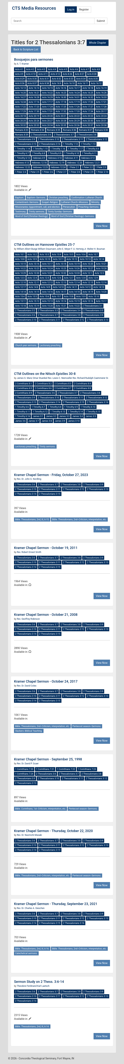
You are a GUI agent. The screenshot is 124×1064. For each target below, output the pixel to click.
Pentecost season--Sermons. (86, 726)
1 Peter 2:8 (74, 172)
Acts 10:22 (20, 268)
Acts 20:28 (60, 120)
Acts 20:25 (20, 120)
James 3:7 (33, 421)
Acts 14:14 (20, 292)
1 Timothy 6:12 (22, 158)
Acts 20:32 (20, 125)
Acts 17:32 (60, 111)
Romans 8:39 (21, 134)
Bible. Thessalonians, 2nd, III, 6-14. (32, 1026)
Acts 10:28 (101, 268)
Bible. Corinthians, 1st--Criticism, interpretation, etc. (40, 808)
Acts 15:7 (56, 296)
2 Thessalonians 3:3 (48, 310)
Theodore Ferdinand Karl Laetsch (33, 986)
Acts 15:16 (88, 301)
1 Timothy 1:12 (70, 144)
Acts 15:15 (74, 301)
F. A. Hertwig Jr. (79, 249)
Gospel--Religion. (50, 202)
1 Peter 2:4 (20, 172)
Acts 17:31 (47, 111)
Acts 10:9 (32, 259)
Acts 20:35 (60, 125)
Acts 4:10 (30, 74)
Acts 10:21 (101, 264)
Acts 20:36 (74, 125)
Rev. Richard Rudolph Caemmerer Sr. (91, 378)
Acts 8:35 (93, 78)
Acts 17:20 (88, 102)
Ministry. (95, 202)
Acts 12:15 (88, 282)
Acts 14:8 (33, 287)
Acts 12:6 (56, 278)
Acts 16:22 (47, 92)
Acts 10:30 (34, 273)
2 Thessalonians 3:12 (96, 139)
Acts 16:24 (74, 92)
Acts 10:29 (20, 273)
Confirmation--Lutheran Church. (87, 197)
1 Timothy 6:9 (54, 153)
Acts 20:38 (101, 125)
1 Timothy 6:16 (22, 416)
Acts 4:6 (74, 69)
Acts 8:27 (79, 74)
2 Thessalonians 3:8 (87, 134)
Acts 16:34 (20, 102)
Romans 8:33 (21, 130)
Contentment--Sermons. (27, 202)
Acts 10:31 (47, 273)
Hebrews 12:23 (40, 167)
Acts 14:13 (98, 287)
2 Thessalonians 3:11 (72, 139)
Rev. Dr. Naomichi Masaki (29, 835)
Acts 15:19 (34, 306)
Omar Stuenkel (40, 378)
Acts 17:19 (74, 102)
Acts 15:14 (60, 301)
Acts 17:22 (20, 106)
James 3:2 (51, 416)
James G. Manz (25, 378)
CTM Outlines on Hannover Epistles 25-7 (44, 245)
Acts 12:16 (101, 282)
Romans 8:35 (53, 130)
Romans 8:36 (69, 130)
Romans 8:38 (101, 130)
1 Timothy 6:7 (22, 153)
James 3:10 (74, 421)
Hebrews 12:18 (39, 162)
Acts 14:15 (34, 292)
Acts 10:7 (93, 254)
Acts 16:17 (74, 88)
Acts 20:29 (74, 120)
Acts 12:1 (87, 273)
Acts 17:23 (34, 106)
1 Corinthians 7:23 (87, 769)
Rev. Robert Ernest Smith (29, 552)
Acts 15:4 (19, 296)
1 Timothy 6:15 (93, 411)
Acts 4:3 (41, 69)
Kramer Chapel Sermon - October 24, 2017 (46, 681)
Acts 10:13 (85, 259)
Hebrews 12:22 (22, 167)
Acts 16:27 (20, 97)
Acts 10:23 (34, 268)
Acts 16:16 (60, 88)
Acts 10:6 (81, 254)
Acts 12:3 (19, 278)
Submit (101, 20)
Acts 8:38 (44, 83)
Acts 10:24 (47, 268)
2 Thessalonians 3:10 (48, 139)
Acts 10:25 (60, 268)
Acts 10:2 (32, 254)
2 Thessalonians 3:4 (70, 310)
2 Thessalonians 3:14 (49, 144)
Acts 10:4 (56, 254)
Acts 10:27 (88, 268)
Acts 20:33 (34, 125)
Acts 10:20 (88, 264)
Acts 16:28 (34, 97)
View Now (102, 225)
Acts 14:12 (85, 287)
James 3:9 (60, 421)
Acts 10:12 (71, 259)
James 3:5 (91, 416)
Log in (70, 9)
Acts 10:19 (74, 264)
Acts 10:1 (19, 254)
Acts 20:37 (88, 125)
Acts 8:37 (32, 83)
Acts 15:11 (20, 301)
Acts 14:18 (74, 292)
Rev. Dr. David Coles (26, 685)
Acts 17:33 (74, 111)
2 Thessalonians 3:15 (73, 402)
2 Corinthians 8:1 (23, 383)
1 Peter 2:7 (61, 172)
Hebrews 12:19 (56, 162)
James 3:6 (20, 421)
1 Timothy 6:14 (75, 411)
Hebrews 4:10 (55, 158)
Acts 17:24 (47, 106)
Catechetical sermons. (26, 953)
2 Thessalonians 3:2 (25, 310)
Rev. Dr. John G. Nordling (29, 479)
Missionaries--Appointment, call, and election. (37, 207)
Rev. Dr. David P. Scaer (27, 763)
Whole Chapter (97, 42)
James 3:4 (77, 416)
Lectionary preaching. (50, 345)
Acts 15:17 (101, 301)
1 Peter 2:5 (34, 172)
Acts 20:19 (34, 116)
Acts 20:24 (101, 116)
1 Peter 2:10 (102, 172)
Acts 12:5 (44, 278)
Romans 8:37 (85, 130)
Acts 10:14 (98, 259)
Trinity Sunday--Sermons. (60, 211)
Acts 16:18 (88, 88)
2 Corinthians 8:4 (82, 383)
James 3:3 (64, 416)
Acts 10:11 (58, 259)
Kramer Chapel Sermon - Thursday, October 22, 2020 (53, 831)
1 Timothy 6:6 (92, 148)
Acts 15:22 (74, 306)
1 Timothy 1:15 (40, 148)
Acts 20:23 (88, 116)
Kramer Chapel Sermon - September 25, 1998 (48, 759)
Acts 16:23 (60, 92)
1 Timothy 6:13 (57, 411)
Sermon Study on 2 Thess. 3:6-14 (39, 982)
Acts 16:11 (83, 83)
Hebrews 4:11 (71, 158)
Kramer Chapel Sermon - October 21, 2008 (46, 615)
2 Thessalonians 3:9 (25, 139)
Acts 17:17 (47, 102)
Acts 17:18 (60, 102)
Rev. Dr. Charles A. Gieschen (30, 908)
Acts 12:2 (99, 273)
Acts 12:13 (60, 282)
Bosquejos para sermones (33, 59)
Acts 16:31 (74, 97)
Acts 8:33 (68, 78)
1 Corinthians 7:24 (24, 774)
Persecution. (69, 207)
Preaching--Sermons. (88, 207)
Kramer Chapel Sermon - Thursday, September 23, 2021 (55, 904)
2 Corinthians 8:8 (82, 388)
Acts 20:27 (47, 120)
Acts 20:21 (60, 116)
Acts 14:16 (47, 292)
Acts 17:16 (34, 102)
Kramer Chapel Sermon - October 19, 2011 (46, 548)
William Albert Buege (27, 249)
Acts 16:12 (96, 83)
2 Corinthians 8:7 (63, 388)
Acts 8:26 (67, 74)
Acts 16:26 (101, 92)
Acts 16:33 (101, 97)
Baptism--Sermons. (36, 197)
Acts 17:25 (60, 106)
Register (84, 9)
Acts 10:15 (20, 264)
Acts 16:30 (60, 97)
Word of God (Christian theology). (31, 216)
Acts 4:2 (30, 69)
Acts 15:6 (44, 296)
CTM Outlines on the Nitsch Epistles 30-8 (45, 374)
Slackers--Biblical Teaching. (28, 731)
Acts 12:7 (68, 278)
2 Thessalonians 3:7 (64, 134)
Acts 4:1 (19, 69)
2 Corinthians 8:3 (63, 383)
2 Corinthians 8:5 (23, 388)
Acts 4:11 (43, 74)
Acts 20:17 (101, 111)
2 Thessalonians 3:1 (93, 306)
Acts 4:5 (63, 69)
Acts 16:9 (56, 83)
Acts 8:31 (44, 78)
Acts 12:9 (93, 278)
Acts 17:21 (101, 102)
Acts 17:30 (34, 111)
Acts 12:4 (32, 278)
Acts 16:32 (88, 97)
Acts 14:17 (60, 292)
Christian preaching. (59, 197)
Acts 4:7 (85, 69)
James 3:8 (46, 421)
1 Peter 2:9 (88, 172)
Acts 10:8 (19, 259)
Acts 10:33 (74, 273)
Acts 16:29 (47, 97)
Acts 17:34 (88, 111)
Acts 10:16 (34, 264)
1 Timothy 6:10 (71, 153)
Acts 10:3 (44, 254)
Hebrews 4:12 (88, 158)
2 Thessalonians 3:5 (93, 310)
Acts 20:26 (34, 120)
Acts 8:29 (19, 78)
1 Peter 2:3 (100, 167)
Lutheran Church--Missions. (75, 202)
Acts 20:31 (101, 120)
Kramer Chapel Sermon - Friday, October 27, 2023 (51, 475)
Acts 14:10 (58, 287)
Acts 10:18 (60, 264)
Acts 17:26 (74, 106)
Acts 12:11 (34, 282)
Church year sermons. (26, 345)
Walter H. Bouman (96, 249)
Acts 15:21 (60, 306)
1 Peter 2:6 (47, 172)
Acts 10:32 (60, 273)
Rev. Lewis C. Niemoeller (60, 378)
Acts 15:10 (93, 296)
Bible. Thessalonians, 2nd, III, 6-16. (32, 948)
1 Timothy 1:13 (88, 144)
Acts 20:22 (74, 116)
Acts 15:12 (34, 301)
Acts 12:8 (81, 278)
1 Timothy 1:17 (75, 148)
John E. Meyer (64, 249)
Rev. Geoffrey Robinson (28, 619)
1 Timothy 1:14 (22, 148)
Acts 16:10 (69, 83)
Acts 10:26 (74, 268)
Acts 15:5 (32, 296)
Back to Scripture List (25, 49)
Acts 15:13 (47, 301)
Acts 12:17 (20, 287)
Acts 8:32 (56, 78)
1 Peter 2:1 (73, 167)
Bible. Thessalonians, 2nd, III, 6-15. (32, 519)
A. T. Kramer (23, 64)
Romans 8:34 (37, 130)
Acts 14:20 (101, 292)
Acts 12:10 (20, 282)
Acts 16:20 (20, 92)
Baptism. (19, 197)
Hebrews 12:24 (58, 167)
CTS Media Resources (34, 8)
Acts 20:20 (47, 116)
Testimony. (20, 211)
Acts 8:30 (32, 78)
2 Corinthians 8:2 (43, 383)
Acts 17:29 (20, 111)
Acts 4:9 (19, 74)
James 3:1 (38, 416)
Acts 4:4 (52, 69)
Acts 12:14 (74, 282)
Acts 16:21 (34, 92)
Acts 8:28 (92, 74)
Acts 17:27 (88, 106)
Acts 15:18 (20, 306)
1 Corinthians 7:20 (24, 769)
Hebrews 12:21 (92, 162)
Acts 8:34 (81, 78)
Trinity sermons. (37, 211)
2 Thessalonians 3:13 (25, 144)
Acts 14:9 (45, 287)
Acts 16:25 (88, 92)
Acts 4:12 (55, 74)
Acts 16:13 (20, 88)
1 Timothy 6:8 (38, 153)
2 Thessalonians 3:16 (97, 402)
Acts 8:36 (19, 83)
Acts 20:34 (47, 125)
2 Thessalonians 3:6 (41, 134)
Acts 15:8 (68, 296)
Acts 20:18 (20, 116)
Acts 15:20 (47, 306)
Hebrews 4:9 (39, 158)
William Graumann (47, 249)
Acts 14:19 (88, 292)
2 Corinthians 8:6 (43, 388)
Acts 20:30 (88, 120)
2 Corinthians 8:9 (23, 393)
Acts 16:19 (101, 88)
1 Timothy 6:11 (89, 153)
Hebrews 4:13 (22, 162)
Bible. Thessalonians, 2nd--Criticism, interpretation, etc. (79, 519)
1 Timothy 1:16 (57, 148)
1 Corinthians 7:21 (45, 769)
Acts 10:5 (68, 254)
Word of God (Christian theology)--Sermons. (72, 216)
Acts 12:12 (47, 282)
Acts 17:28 (101, 106)
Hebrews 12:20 (74, 162)
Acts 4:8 (96, 69)
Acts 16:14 (34, 88)
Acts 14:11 (71, 287)
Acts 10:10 (45, 259)
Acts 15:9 (81, 296)
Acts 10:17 (47, 264)
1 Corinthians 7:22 (66, 769)
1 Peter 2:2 (87, 167)
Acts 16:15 (47, 88)
